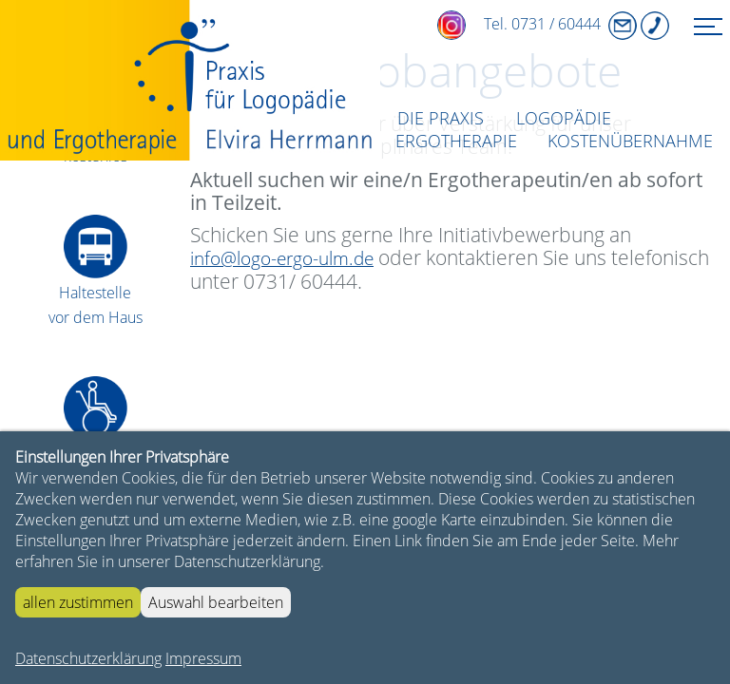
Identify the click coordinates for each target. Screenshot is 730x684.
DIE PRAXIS (440, 117)
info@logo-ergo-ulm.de (282, 258)
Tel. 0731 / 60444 (513, 23)
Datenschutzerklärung (88, 658)
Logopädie (563, 117)
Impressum (203, 658)
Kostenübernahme (630, 140)
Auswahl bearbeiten (215, 602)
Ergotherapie (456, 140)
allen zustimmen (78, 602)
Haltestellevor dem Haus (95, 292)
